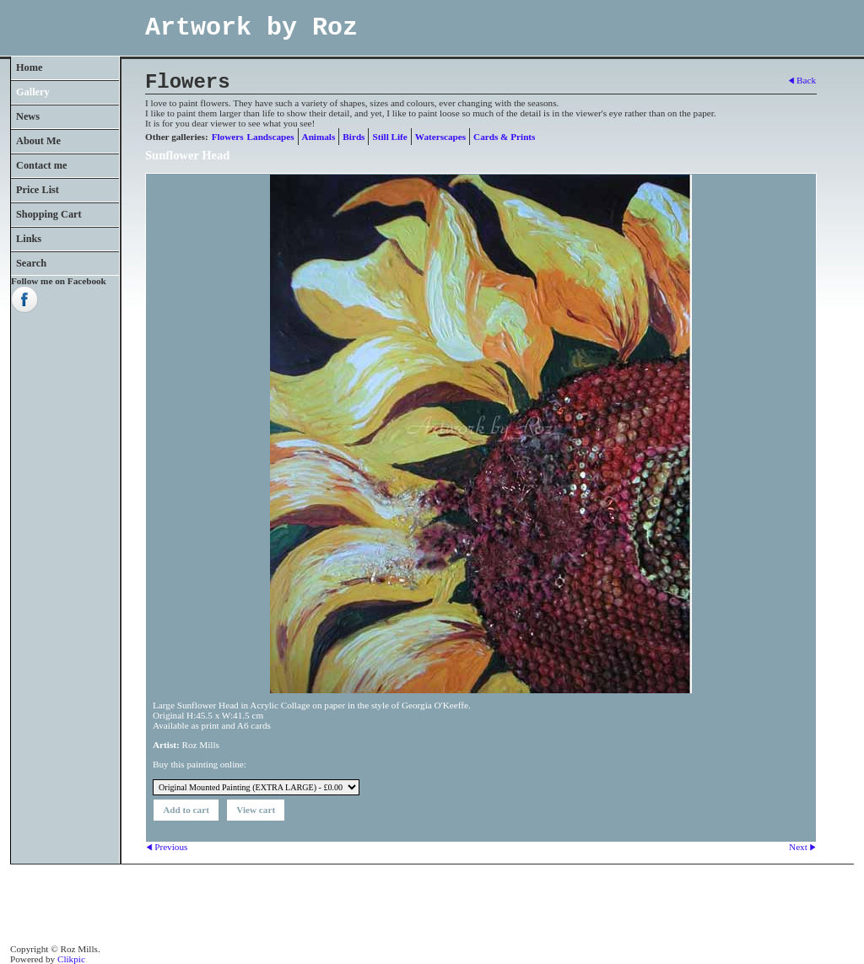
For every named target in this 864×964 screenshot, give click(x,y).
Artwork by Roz (251, 27)
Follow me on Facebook (58, 281)
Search (31, 263)
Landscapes (270, 137)
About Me (38, 141)
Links (28, 239)
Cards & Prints (504, 137)
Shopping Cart (49, 214)
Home (29, 67)
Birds (353, 137)
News (28, 116)
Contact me (42, 165)
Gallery (33, 92)
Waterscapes (440, 137)
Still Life (389, 137)
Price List (37, 190)
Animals (319, 137)
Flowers (228, 137)
